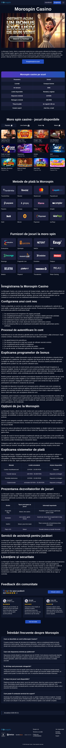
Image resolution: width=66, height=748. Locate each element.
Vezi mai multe (33, 621)
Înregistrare (57, 2)
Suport (57, 736)
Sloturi (57, 125)
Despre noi (36, 729)
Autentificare (48, 2)
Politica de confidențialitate (37, 735)
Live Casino (25, 125)
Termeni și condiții (38, 732)
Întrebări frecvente (58, 732)
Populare (9, 125)
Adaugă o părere (55, 592)
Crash (41, 125)
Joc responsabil (60, 729)
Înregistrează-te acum (33, 61)
